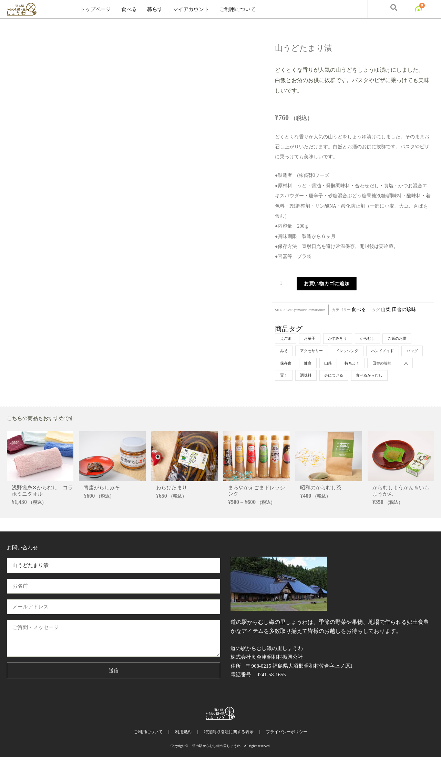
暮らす (155, 9)
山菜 (385, 309)
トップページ (95, 9)
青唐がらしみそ (102, 501)
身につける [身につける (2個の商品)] (389, 375)
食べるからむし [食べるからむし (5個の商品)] (294, 388)
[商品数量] (284, 283)
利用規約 (183, 731)
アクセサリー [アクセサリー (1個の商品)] (314, 351)
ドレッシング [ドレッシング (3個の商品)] (352, 351)
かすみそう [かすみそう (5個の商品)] (341, 338)
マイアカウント (191, 9)
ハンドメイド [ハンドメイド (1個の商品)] (390, 351)
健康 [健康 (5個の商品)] (335, 363)
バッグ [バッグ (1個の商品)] (286, 363)
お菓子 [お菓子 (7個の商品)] (312, 338)
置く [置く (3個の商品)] (335, 375)
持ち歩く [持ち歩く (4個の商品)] (383, 363)
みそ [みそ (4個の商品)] (284, 351)
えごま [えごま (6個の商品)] (286, 338)
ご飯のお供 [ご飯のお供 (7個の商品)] (406, 338)
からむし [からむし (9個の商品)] (374, 338)
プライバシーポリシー (286, 731)
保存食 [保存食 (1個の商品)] (312, 363)
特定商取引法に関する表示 (229, 731)
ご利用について (237, 9)
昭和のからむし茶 (320, 501)
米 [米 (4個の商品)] (316, 375)
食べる (129, 9)
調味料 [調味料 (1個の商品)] (359, 375)
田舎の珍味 (404, 309)
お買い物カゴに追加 (328, 284)
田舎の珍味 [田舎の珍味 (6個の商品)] (290, 375)
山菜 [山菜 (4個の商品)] (357, 363)
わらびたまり (171, 501)
